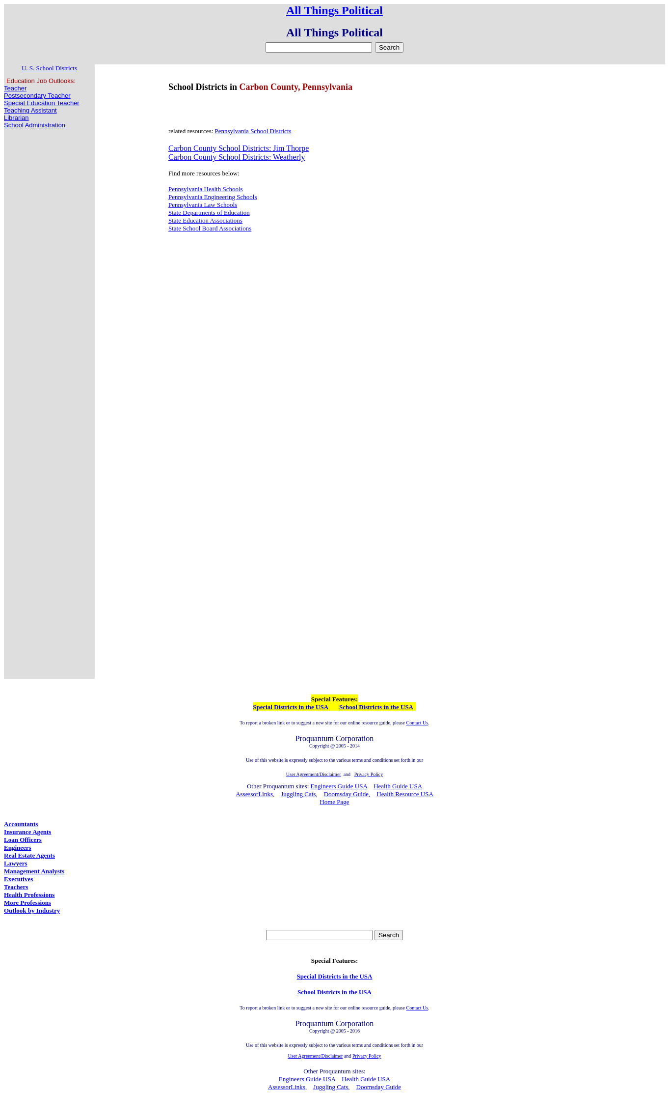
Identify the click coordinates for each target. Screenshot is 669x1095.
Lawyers (15, 863)
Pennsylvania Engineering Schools (212, 197)
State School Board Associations (209, 228)
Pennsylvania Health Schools (205, 189)
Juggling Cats (298, 794)
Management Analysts (34, 871)
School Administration (34, 125)
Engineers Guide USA (339, 786)
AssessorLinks (254, 794)
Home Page (334, 802)
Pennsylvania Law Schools (202, 204)
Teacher (15, 88)
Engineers (17, 847)
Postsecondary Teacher (37, 95)
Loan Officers (23, 839)
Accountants (21, 824)
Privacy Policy (366, 1056)
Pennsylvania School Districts (253, 131)
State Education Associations (205, 220)
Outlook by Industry (32, 910)
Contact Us (417, 722)
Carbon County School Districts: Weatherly (236, 157)
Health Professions (29, 894)
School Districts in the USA (376, 707)
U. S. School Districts (49, 68)
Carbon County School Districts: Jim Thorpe (238, 148)
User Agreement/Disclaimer (315, 1056)
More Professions (27, 902)
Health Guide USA (398, 786)
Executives (18, 879)
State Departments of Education (209, 212)
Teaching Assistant (30, 110)
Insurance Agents (27, 832)
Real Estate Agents (29, 855)
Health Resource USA (404, 794)
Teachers (16, 887)
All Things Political (334, 10)
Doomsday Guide (346, 794)
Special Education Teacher (42, 103)
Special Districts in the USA (290, 707)
